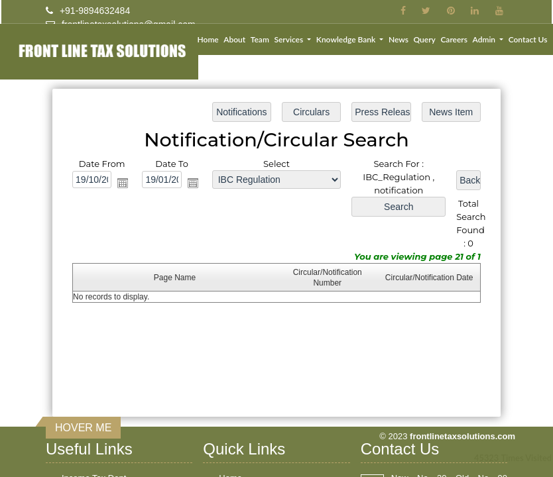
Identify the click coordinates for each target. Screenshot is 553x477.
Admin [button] (485, 39)
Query (424, 39)
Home (208, 39)
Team (260, 39)
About (234, 39)
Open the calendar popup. (124, 183)
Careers (453, 39)
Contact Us (528, 39)
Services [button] (289, 39)
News (398, 39)
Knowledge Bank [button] (346, 39)
